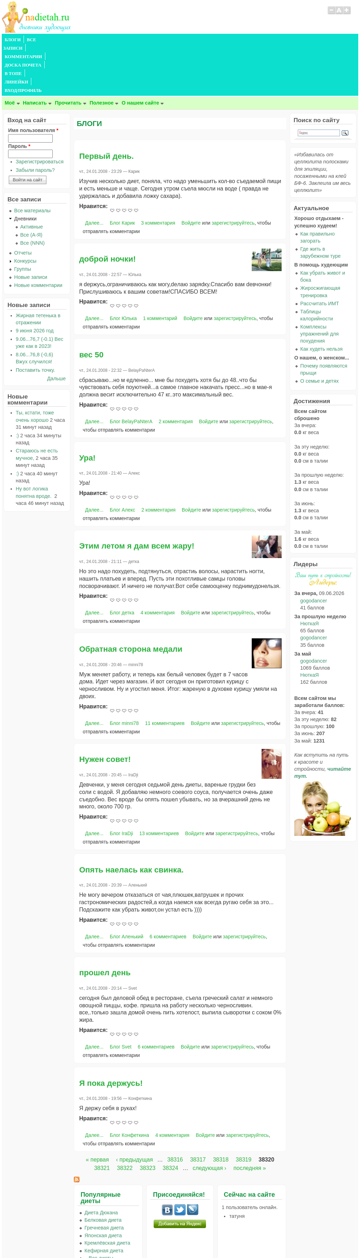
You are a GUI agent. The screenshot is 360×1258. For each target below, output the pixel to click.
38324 (170, 1117)
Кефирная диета (103, 1200)
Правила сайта (145, 1238)
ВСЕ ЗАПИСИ (41, 39)
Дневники (25, 168)
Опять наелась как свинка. (131, 819)
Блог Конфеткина (129, 1084)
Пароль (19, 95)
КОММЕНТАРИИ (81, 39)
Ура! (87, 407)
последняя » (249, 1117)
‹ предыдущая (134, 1109)
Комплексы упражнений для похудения (319, 283)
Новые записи (30, 226)
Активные (31, 176)
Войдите (191, 172)
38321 (102, 1117)
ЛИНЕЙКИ (184, 39)
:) (17, 385)
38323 (148, 1117)
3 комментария (158, 172)
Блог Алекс (122, 459)
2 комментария (176, 371)
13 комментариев (159, 783)
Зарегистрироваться (40, 111)
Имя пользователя (33, 79)
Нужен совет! (105, 708)
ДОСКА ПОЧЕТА (124, 39)
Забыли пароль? (35, 119)
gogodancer (313, 550)
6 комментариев (168, 886)
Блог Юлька (123, 267)
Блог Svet (120, 996)
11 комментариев (165, 672)
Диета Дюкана (101, 1162)
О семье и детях (319, 330)
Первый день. (106, 105)
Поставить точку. (35, 319)
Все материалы (32, 160)
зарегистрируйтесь (233, 172)
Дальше (56, 328)
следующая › (209, 1117)
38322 (125, 1117)
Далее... (94, 172)
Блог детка (122, 562)
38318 (221, 1109)
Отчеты (23, 202)
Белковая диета (103, 1169)
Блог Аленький (126, 886)
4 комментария (158, 562)
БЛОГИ (13, 39)
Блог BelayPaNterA (131, 371)
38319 (244, 1109)
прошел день (104, 922)
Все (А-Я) (31, 184)
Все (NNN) (32, 192)
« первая (97, 1109)
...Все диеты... (100, 1207)
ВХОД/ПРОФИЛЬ (220, 39)
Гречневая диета (104, 1177)
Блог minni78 (124, 672)
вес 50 (91, 304)
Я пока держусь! (111, 1032)
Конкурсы (25, 210)
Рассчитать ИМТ (319, 253)
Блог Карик (122, 172)
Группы (22, 218)
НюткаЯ (309, 573)
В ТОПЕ (157, 39)
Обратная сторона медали (130, 598)
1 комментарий (160, 267)
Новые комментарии (38, 234)
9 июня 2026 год (35, 280)
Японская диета (103, 1185)
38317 (198, 1109)
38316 (175, 1109)
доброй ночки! (107, 208)
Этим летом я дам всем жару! (136, 495)
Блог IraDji (121, 783)
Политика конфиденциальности (196, 1238)
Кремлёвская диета (107, 1192)
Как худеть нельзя (321, 298)
